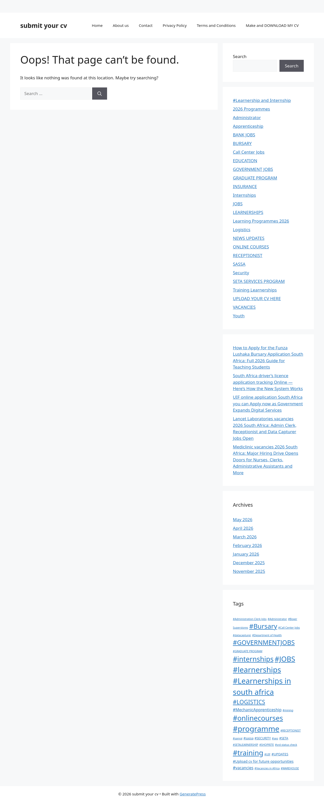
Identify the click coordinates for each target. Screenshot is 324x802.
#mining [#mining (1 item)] (288, 710)
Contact (145, 25)
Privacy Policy (175, 25)
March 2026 (245, 537)
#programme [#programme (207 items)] (256, 729)
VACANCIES (244, 307)
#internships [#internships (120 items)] (253, 659)
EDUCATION (245, 160)
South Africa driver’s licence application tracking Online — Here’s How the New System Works (268, 382)
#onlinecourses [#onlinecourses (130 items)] (258, 718)
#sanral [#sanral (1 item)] (237, 738)
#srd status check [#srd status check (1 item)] (286, 744)
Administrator (247, 117)
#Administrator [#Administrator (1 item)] (277, 619)
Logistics (241, 229)
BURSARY (242, 143)
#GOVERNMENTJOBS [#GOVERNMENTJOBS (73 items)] (264, 642)
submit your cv (43, 25)
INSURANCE (245, 186)
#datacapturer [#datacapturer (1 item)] (242, 635)
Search (240, 56)
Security (241, 273)
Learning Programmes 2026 (261, 221)
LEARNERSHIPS (248, 212)
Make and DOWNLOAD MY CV (272, 25)
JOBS (237, 204)
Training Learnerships (255, 290)
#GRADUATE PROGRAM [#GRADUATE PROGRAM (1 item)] (247, 651)
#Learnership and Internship (262, 100)
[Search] (99, 93)
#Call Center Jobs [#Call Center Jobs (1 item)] (289, 627)
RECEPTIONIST (247, 255)
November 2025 (249, 571)
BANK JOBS (244, 135)
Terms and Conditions (216, 25)
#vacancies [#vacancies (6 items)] (243, 768)
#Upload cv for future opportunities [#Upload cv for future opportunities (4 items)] (263, 761)
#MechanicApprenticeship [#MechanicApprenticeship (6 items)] (257, 710)
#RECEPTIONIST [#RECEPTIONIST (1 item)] (290, 730)
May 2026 (242, 519)
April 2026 (243, 528)
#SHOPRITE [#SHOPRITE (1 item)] (266, 744)
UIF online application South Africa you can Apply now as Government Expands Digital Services (268, 403)
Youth (239, 316)
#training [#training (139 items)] (248, 752)
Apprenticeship (248, 126)
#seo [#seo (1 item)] (275, 738)
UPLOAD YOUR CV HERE (257, 298)
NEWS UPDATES (249, 238)
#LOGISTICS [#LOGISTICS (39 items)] (249, 702)
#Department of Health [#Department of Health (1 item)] (267, 635)
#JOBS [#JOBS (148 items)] (285, 659)
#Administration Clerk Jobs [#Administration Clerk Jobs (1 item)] (250, 619)
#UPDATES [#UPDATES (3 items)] (280, 754)
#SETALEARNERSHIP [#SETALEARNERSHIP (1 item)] (245, 744)
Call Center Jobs (249, 152)
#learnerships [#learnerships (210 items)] (257, 670)
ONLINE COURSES (251, 247)
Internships (244, 195)
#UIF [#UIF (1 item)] (268, 754)
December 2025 (249, 563)
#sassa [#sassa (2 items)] (249, 738)
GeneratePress (193, 793)
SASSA (239, 264)
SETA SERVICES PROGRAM (259, 281)
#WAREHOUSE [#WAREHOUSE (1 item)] (290, 768)
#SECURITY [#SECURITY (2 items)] (263, 738)
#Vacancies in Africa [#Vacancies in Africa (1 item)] (267, 768)
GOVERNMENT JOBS (253, 169)
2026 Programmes (251, 109)
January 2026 (246, 554)
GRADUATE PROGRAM (255, 178)
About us (121, 25)
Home (97, 25)
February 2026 (247, 545)
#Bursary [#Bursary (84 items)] (263, 626)
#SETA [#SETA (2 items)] (283, 738)
